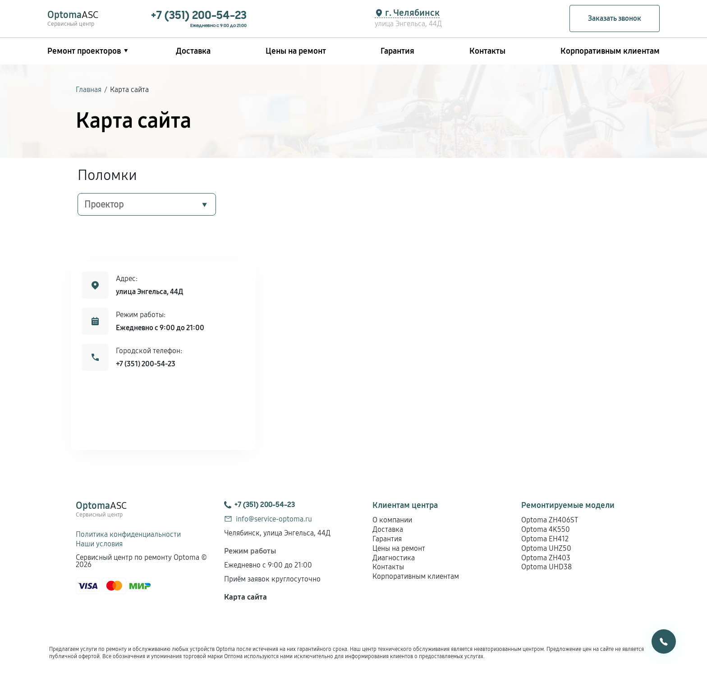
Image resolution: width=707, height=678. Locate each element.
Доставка (193, 51)
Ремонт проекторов (84, 51)
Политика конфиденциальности (128, 534)
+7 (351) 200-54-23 (145, 364)
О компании (392, 520)
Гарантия (397, 51)
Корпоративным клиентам (610, 51)
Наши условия (99, 544)
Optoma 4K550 (545, 529)
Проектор (104, 204)
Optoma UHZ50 (546, 548)
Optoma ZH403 (545, 557)
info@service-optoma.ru (274, 519)
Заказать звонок (614, 18)
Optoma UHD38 (546, 567)
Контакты (487, 51)
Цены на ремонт (296, 51)
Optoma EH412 (545, 539)
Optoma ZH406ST (549, 520)
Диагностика (393, 557)
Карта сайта (245, 597)
